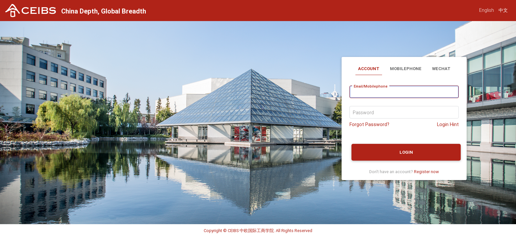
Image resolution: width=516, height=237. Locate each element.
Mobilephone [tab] (406, 68)
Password (363, 113)
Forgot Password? (369, 124)
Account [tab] (368, 68)
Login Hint (448, 124)
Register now (426, 171)
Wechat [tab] (441, 68)
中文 (503, 10)
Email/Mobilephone (371, 86)
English (486, 10)
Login (406, 152)
